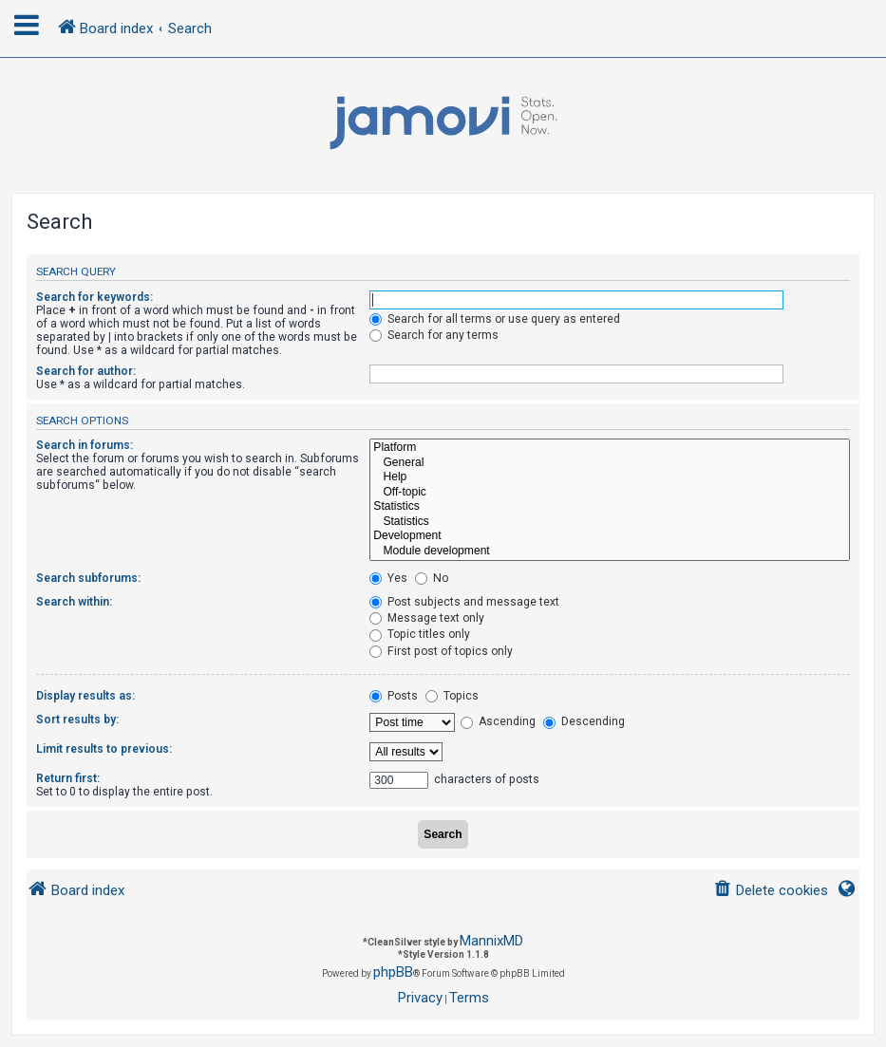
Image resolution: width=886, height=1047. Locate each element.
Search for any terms (434, 335)
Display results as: (85, 695)
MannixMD (491, 940)
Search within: (74, 601)
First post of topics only (441, 651)
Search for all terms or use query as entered (494, 319)
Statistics (609, 506)
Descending (584, 721)
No (431, 578)
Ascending (498, 721)
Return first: (68, 778)
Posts (393, 695)
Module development (609, 551)
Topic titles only (419, 634)
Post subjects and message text (464, 601)
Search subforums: (88, 578)
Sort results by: (77, 719)
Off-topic (609, 492)
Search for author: (86, 371)
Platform (609, 448)
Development (609, 536)
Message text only (426, 618)
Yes (388, 578)
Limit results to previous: (104, 749)
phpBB (393, 972)
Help (609, 477)
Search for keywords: (94, 297)
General (609, 463)
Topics (452, 695)
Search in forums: (84, 445)
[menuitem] (770, 890)
